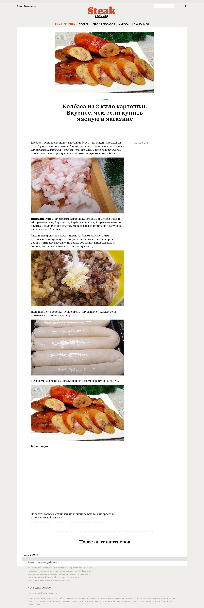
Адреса (123, 24)
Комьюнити (140, 24)
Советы (84, 24)
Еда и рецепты (65, 24)
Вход (19, 6)
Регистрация (30, 6)
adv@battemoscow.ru (47, 592)
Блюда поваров (104, 24)
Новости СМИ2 (140, 143)
